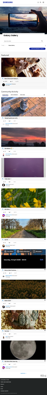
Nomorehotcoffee (9, 123)
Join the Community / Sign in (37, 48)
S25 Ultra (7, 209)
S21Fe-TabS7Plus (9, 154)
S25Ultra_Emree (9, 214)
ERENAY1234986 (9, 275)
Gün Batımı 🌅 (8, 148)
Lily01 (7, 336)
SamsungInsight (9, 84)
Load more (23, 373)
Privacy (2, 384)
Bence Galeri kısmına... (11, 270)
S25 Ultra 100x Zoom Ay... (11, 361)
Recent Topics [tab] (5, 94)
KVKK (2, 388)
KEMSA (7, 184)
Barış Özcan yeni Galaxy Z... (12, 78)
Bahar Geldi (8, 300)
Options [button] (43, 46)
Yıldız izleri (7, 179)
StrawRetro (8, 306)
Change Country (4, 391)
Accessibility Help (5, 379)
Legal (2, 386)
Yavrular (7, 331)
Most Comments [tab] (14, 94)
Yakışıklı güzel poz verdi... (11, 118)
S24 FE (6, 239)
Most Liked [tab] (22, 94)
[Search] (23, 41)
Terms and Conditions (6, 382)
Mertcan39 (8, 245)
